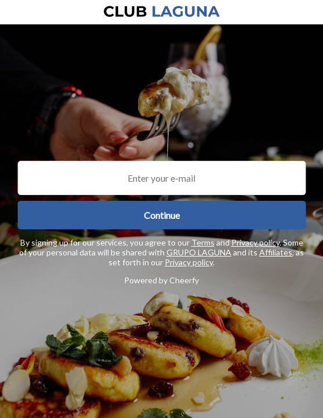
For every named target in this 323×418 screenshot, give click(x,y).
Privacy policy (255, 242)
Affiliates (275, 252)
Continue (162, 215)
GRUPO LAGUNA (198, 252)
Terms (203, 242)
